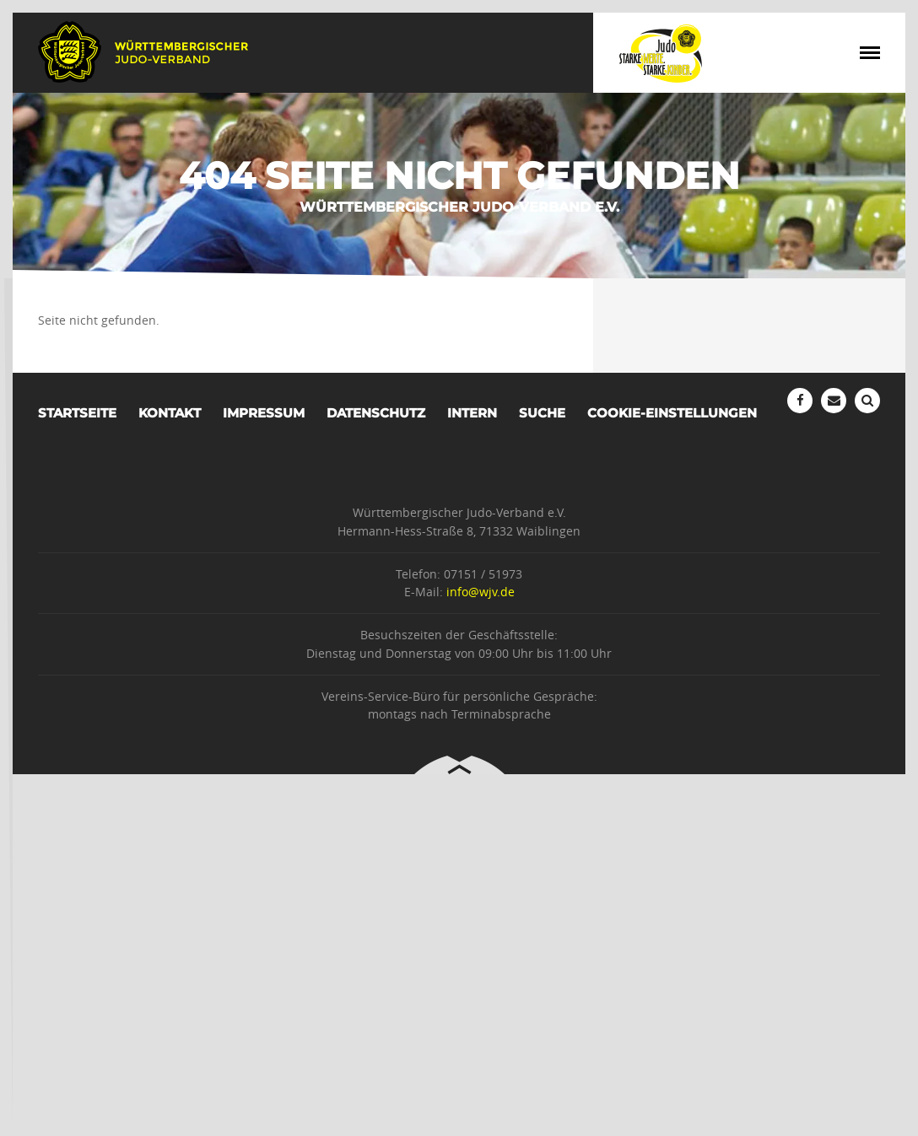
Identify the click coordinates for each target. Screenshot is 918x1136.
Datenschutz (376, 413)
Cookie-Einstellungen (672, 413)
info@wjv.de (480, 592)
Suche (542, 413)
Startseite (77, 413)
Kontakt (169, 413)
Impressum (264, 413)
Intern (472, 413)
